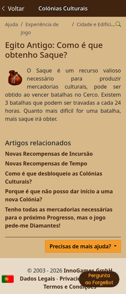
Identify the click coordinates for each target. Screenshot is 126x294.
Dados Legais (37, 278)
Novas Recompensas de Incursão (49, 153)
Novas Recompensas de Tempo (46, 163)
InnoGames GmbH (88, 270)
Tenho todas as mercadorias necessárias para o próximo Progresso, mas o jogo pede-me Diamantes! (59, 217)
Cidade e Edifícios (96, 24)
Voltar (12, 8)
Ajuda (11, 24)
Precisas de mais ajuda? (81, 246)
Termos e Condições (69, 286)
